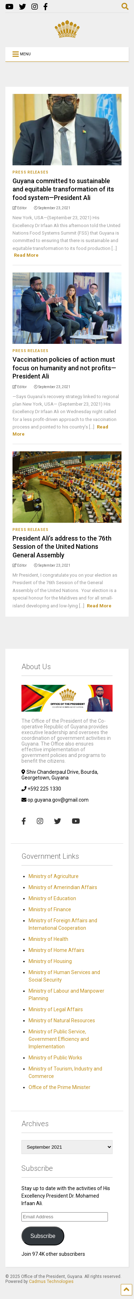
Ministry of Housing (50, 961)
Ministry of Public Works (55, 1057)
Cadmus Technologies (51, 1281)
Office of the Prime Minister (59, 1087)
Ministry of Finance (50, 909)
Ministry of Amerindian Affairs (63, 887)
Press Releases (31, 172)
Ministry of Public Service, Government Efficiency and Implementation (59, 1039)
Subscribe (42, 1236)
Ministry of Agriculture (54, 876)
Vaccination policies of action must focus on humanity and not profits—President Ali (64, 368)
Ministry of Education (52, 898)
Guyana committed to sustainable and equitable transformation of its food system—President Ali (63, 189)
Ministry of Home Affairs (56, 950)
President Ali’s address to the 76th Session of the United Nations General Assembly (62, 547)
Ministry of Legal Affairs (56, 1009)
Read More (26, 255)
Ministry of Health (48, 939)
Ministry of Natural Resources (62, 1020)
